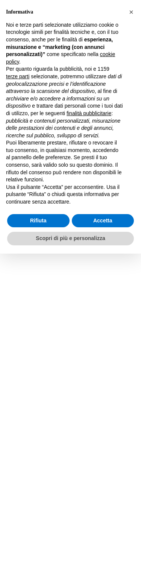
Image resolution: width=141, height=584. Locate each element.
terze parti (17, 76)
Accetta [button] (102, 220)
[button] (131, 12)
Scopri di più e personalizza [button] (70, 238)
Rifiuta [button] (38, 220)
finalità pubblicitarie (89, 113)
